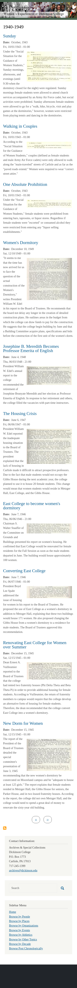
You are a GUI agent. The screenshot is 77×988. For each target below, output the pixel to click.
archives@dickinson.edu (23, 870)
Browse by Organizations (23, 925)
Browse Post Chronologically (26, 948)
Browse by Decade (20, 944)
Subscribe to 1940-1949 (4, 828)
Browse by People (19, 916)
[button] (49, 66)
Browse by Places (19, 921)
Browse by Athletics (20, 934)
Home (12, 911)
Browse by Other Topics (23, 939)
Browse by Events (19, 930)
